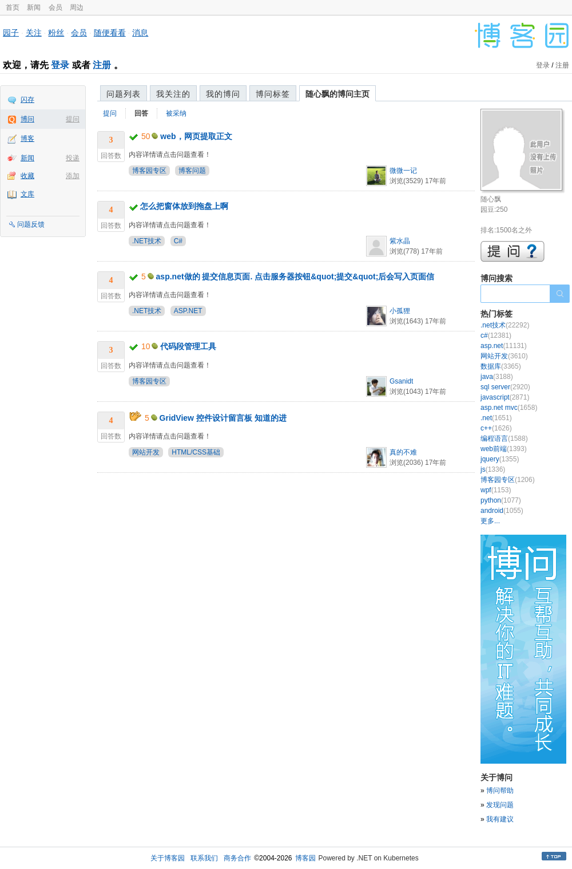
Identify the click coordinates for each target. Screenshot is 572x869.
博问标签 (273, 93)
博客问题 (192, 171)
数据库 (500, 366)
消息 (140, 32)
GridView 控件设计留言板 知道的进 (223, 417)
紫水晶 (400, 241)
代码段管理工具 (188, 346)
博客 (27, 139)
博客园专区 (149, 171)
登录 (60, 65)
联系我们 (204, 858)
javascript (504, 397)
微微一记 (403, 171)
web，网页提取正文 (196, 136)
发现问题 (500, 805)
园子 (11, 32)
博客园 (305, 858)
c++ (496, 428)
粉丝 (56, 32)
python (500, 500)
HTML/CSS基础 (196, 452)
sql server (505, 387)
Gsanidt (401, 381)
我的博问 (223, 93)
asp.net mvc (508, 408)
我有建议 (500, 819)
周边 (77, 7)
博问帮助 (500, 791)
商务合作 (237, 858)
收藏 (27, 176)
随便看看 (110, 32)
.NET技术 (146, 241)
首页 (12, 7)
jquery (499, 459)
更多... (490, 521)
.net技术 (504, 325)
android (501, 511)
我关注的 (173, 93)
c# (495, 335)
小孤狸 (400, 311)
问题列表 (123, 93)
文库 (27, 194)
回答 (141, 113)
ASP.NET (188, 311)
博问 (27, 119)
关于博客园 (167, 858)
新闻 (34, 7)
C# (178, 241)
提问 (73, 119)
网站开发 (146, 452)
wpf (495, 490)
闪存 (27, 100)
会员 (55, 7)
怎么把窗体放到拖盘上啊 (184, 206)
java (496, 377)
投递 (73, 158)
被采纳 (176, 113)
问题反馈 (31, 224)
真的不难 (403, 452)
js (492, 469)
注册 (102, 65)
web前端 (503, 449)
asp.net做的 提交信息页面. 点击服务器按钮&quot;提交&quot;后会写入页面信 (295, 276)
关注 (34, 32)
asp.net (503, 346)
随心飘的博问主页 (337, 93)
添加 (73, 176)
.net (496, 418)
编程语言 (504, 438)
